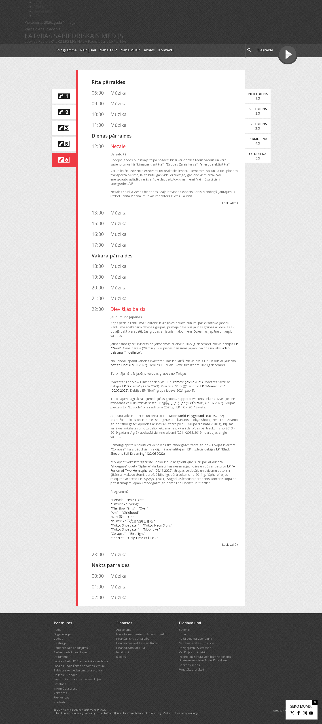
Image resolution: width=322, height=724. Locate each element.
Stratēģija (60, 643)
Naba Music (130, 50)
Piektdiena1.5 (258, 95)
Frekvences (61, 697)
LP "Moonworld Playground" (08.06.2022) (193, 416)
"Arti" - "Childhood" (124, 512)
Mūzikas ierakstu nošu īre (196, 643)
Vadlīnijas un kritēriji (192, 652)
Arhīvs (149, 50)
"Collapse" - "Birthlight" (127, 533)
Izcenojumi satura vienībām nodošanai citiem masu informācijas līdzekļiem (205, 658)
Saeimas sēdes (189, 665)
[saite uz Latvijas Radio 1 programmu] (63, 96)
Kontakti (166, 50)
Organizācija (62, 634)
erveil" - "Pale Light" (129, 500)
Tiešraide (265, 50)
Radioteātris (98, 41)
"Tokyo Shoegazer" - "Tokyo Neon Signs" (141, 525)
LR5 (73, 41)
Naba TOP (108, 50)
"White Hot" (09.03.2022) (128, 365)
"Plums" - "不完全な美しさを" (132, 521)
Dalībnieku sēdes (65, 675)
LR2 (59, 41)
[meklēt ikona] (249, 50)
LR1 (52, 41)
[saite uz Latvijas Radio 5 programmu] (63, 144)
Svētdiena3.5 (258, 125)
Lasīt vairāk (230, 203)
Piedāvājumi (190, 622)
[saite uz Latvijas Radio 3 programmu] (63, 128)
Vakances (60, 693)
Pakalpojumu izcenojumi (195, 639)
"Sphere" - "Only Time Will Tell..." (134, 538)
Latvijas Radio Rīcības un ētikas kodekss (81, 661)
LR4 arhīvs (118, 41)
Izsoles (121, 657)
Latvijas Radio (36, 41)
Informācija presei (66, 688)
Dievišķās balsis (127, 309)
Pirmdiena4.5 (257, 140)
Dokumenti (61, 657)
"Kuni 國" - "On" (122, 517)
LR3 (66, 41)
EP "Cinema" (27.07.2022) (140, 386)
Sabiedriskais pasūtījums (71, 648)
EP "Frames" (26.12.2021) (184, 382)
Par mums (63, 622)
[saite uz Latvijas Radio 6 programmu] (63, 160)
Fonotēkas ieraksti (191, 669)
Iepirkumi (122, 652)
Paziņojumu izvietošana (195, 648)
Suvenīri (184, 630)
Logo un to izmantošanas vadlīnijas (77, 679)
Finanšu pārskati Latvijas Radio (137, 643)
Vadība (58, 639)
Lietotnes (60, 684)
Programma (67, 50)
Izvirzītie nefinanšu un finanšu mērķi (140, 634)
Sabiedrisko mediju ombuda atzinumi (79, 670)
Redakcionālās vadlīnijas (70, 652)
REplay (39, 6)
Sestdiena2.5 (258, 110)
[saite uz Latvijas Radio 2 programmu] (63, 112)
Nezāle (118, 146)
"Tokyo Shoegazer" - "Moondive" (135, 529)
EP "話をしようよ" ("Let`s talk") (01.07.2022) (190, 403)
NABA (82, 41)
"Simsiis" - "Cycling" (124, 504)
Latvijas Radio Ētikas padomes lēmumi (79, 666)
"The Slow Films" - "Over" (129, 508)
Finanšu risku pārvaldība (133, 639)
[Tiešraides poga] (287, 55)
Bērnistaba (43, 11)
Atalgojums (123, 630)
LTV (37, 15)
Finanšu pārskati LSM (130, 648)
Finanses (124, 622)
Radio (57, 630)
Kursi (182, 634)
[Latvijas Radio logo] (38, 50)
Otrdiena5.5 (257, 155)
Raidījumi (88, 50)
